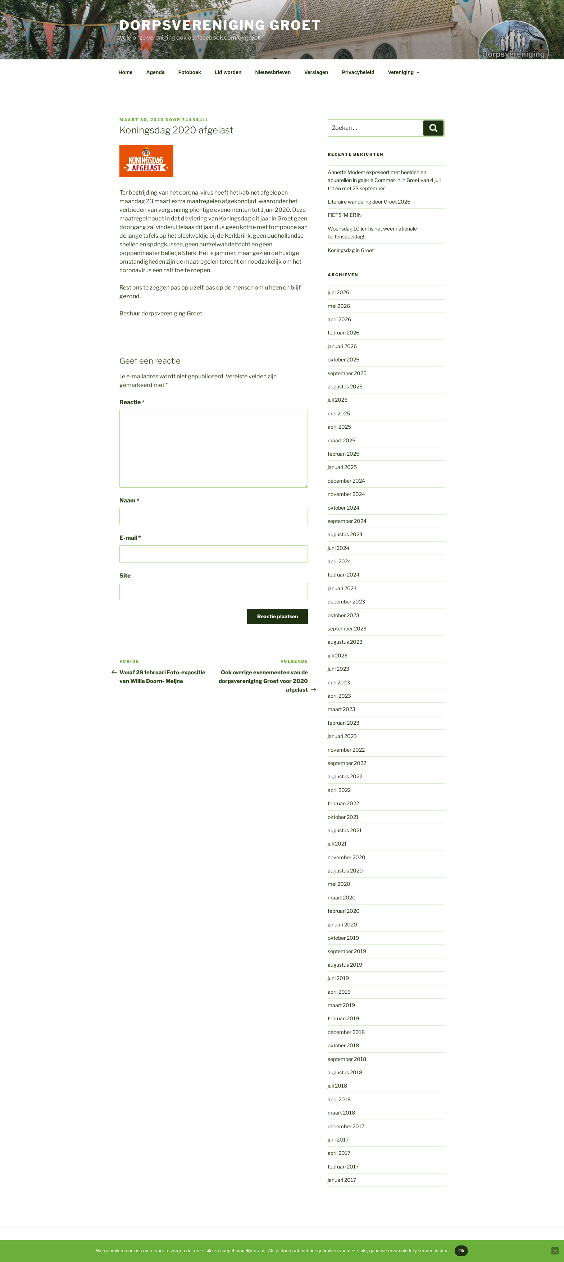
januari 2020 (342, 924)
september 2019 (347, 951)
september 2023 (347, 628)
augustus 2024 (345, 534)
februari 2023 (343, 723)
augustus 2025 (345, 386)
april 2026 (339, 319)
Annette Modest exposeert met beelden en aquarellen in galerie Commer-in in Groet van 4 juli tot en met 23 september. (384, 180)
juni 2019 (338, 978)
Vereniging (404, 72)
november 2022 (346, 750)
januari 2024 (342, 588)
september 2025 (347, 373)
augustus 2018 (345, 1072)
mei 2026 (339, 306)
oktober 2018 (343, 1045)
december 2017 (346, 1126)
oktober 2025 (343, 359)
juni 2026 (338, 292)
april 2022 (339, 790)
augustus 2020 (345, 870)
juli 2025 (337, 400)
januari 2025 (342, 467)
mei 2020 (339, 884)
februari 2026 (343, 332)
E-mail (130, 537)
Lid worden (228, 72)
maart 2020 (342, 897)
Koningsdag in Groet (351, 250)
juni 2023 (338, 669)
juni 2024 (338, 548)
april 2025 (339, 427)
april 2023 (339, 696)
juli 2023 (337, 655)
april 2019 (339, 992)
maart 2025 (341, 440)
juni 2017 (338, 1139)
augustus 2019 (345, 965)
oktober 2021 (343, 817)
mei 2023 (339, 682)
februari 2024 (343, 574)
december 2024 (346, 481)
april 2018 (339, 1099)
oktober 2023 (343, 615)
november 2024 (346, 494)
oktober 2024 (343, 508)
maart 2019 (341, 1005)
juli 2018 (337, 1086)
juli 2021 (337, 843)
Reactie (132, 402)
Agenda (155, 72)
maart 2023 (341, 709)
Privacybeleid (358, 72)
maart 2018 (341, 1113)
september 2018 (347, 1059)
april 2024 (339, 561)
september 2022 (347, 763)
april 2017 (339, 1153)
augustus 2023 (345, 642)
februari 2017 (343, 1166)
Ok (461, 1250)
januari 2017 (342, 1180)
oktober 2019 (343, 938)
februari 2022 (343, 803)
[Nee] (555, 1250)
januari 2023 (342, 736)
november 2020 (346, 857)
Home (126, 72)
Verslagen (316, 72)
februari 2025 (343, 454)
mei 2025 (339, 413)
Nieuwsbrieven (273, 72)
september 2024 (347, 521)
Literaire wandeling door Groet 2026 (369, 202)
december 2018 (346, 1032)
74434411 (195, 119)
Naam (129, 500)
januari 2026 (342, 346)
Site (125, 575)
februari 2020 (344, 911)
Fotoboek (189, 72)
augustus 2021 (345, 830)
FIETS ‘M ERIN (345, 215)
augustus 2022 (345, 776)
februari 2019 (343, 1018)
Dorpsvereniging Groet (220, 25)
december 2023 (346, 601)
